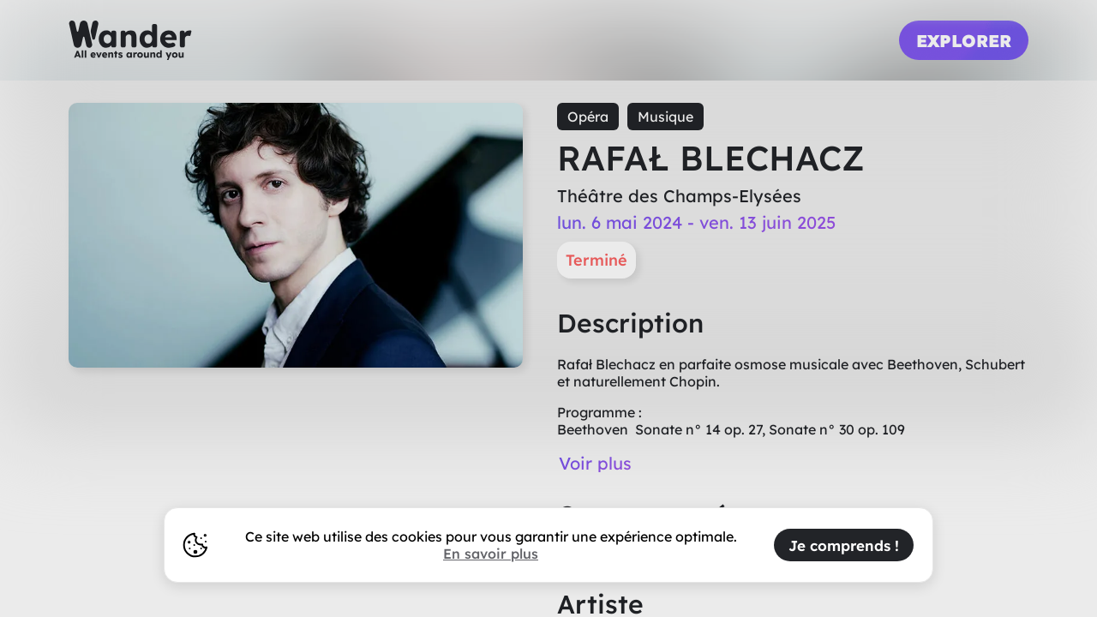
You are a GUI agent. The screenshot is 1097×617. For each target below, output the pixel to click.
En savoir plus (490, 553)
